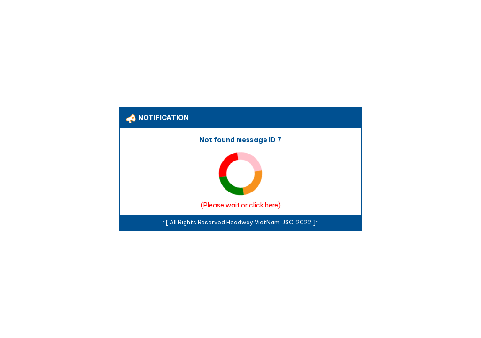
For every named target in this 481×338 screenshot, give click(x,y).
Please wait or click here (240, 205)
